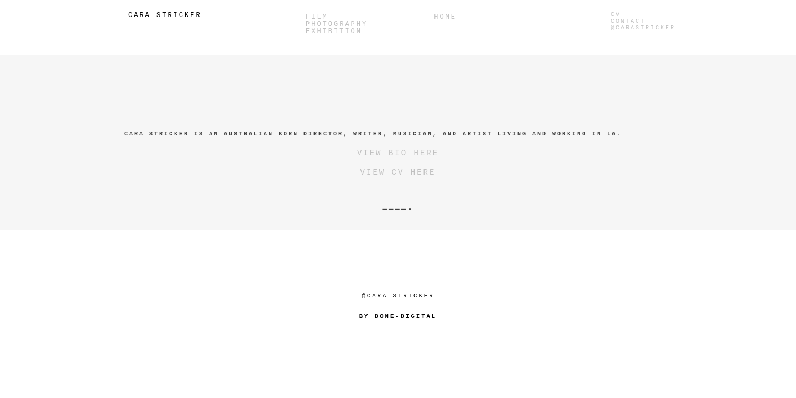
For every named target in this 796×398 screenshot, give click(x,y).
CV (616, 15)
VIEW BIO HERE (398, 153)
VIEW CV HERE (398, 172)
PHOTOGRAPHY (337, 24)
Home (445, 17)
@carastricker (643, 28)
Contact (628, 21)
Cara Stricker (165, 15)
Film (317, 17)
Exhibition (334, 31)
